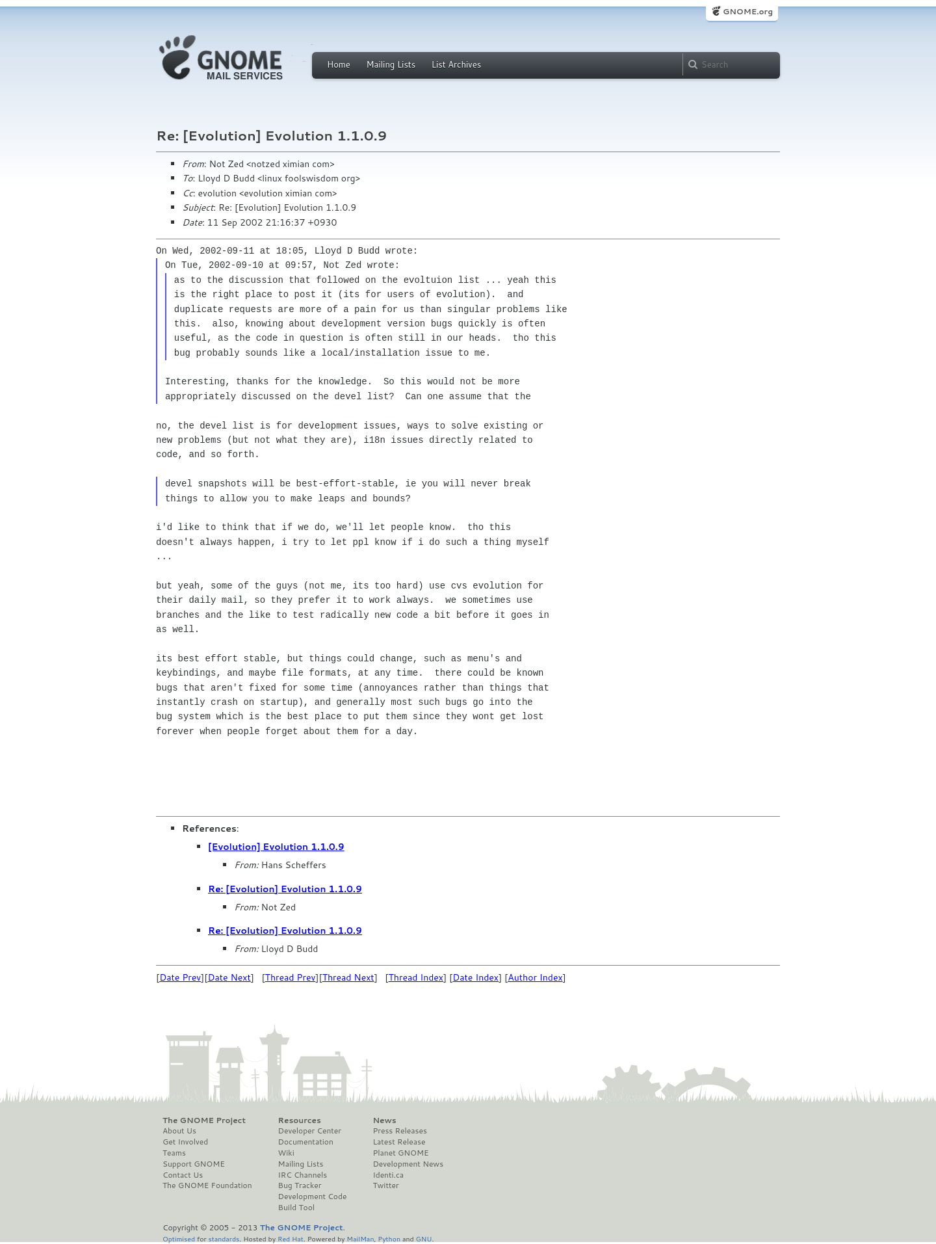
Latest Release (398, 1142)
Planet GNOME (400, 1153)
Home (338, 64)
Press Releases (399, 1131)
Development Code (312, 1196)
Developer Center (309, 1131)
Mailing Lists (390, 64)
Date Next (228, 977)
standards (223, 1238)
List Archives (456, 64)
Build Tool (296, 1207)
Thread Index (416, 977)
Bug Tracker (300, 1185)
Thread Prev (290, 977)
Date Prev (180, 977)
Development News (407, 1164)
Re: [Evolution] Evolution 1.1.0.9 (285, 888)
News (384, 1120)
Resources (299, 1120)
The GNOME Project (204, 1120)
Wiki (286, 1153)
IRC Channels (303, 1175)
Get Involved (185, 1142)
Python (389, 1238)
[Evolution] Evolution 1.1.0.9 (276, 846)
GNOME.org (748, 11)
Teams (174, 1153)
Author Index (535, 977)
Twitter (385, 1185)
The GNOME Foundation (207, 1185)
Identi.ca (388, 1175)
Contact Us (182, 1175)
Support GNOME (193, 1164)
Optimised (178, 1238)
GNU (424, 1238)
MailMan (360, 1238)
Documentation (305, 1142)
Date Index (475, 977)
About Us (179, 1131)
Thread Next (348, 977)
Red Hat (291, 1238)
